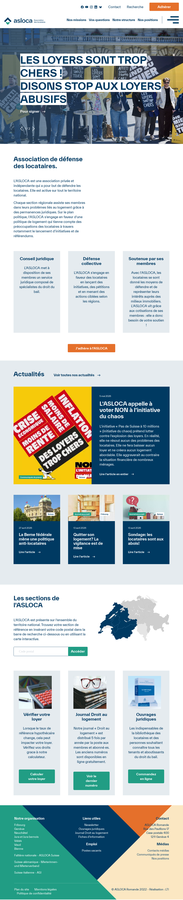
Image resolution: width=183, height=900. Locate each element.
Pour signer (29, 111)
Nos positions (148, 20)
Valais (18, 841)
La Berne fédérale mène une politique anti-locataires (36, 539)
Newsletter (91, 825)
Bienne (18, 849)
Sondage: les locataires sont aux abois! (145, 539)
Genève (19, 829)
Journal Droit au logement (91, 833)
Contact (114, 7)
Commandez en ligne (146, 776)
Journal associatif (82, 514)
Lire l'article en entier (114, 474)
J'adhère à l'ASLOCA (91, 348)
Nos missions (76, 20)
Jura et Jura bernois (26, 837)
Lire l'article (27, 552)
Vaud (17, 845)
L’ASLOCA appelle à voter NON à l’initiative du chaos (130, 410)
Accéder (78, 651)
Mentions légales (45, 889)
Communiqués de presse (31, 477)
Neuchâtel (21, 833)
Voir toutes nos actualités (75, 375)
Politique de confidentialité (34, 893)
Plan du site (21, 889)
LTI (167, 889)
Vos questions (99, 20)
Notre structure (123, 20)
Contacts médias (158, 851)
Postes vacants (91, 851)
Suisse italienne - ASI (27, 873)
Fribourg (19, 825)
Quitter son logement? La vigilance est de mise (88, 541)
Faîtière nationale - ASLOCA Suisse (36, 855)
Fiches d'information (91, 837)
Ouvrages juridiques (91, 829)
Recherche (135, 7)
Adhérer (164, 7)
